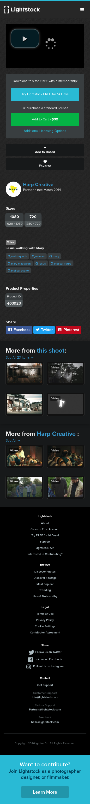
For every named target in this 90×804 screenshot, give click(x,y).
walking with (17, 256)
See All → (13, 440)
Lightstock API (45, 548)
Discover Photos (45, 571)
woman (38, 256)
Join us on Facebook (48, 659)
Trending (45, 590)
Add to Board (45, 150)
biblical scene (18, 270)
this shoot (51, 350)
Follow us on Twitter (48, 652)
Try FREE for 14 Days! (45, 535)
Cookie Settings (45, 626)
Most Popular (45, 584)
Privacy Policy (45, 620)
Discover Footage (45, 578)
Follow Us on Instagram (48, 666)
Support (45, 541)
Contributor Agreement (45, 632)
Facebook (19, 329)
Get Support (45, 685)
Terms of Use (45, 614)
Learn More (45, 791)
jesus (41, 263)
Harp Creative (38, 184)
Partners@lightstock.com (45, 709)
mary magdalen (19, 263)
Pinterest (68, 329)
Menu (82, 9)
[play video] (25, 38)
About (45, 523)
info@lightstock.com (45, 697)
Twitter (44, 329)
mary (54, 256)
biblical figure (61, 263)
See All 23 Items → (20, 357)
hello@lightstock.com (45, 722)
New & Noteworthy (45, 596)
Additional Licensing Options (45, 130)
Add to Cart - (45, 119)
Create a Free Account (45, 529)
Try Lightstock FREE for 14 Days (45, 94)
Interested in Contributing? (45, 554)
